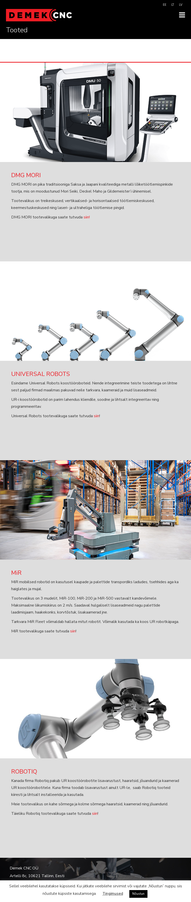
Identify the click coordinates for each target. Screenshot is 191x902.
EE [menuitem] (164, 5)
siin (96, 416)
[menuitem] (164, 5)
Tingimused (112, 893)
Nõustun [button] (138, 894)
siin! (87, 217)
